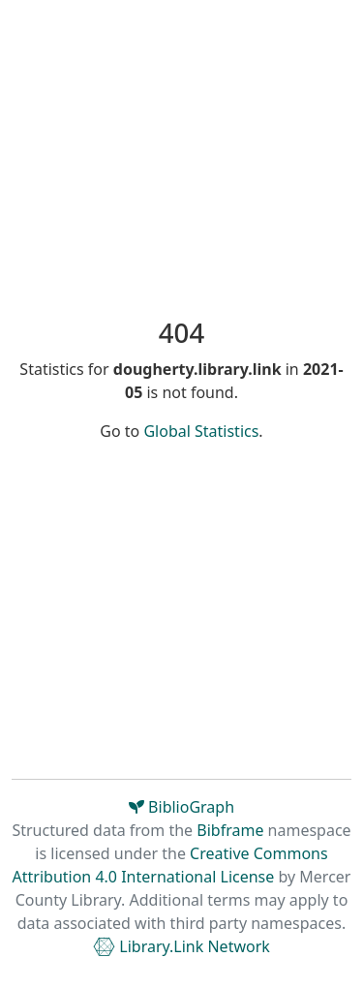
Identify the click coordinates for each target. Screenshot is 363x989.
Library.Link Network (181, 946)
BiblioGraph (181, 807)
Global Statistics (200, 431)
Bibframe (230, 830)
